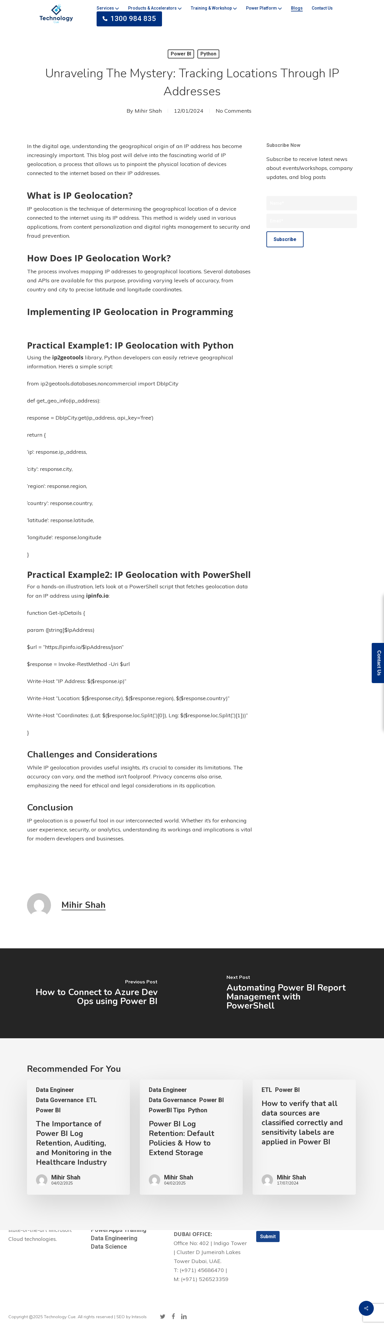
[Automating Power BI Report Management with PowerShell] (288, 993)
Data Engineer (55, 1090)
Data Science (109, 1247)
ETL (91, 1100)
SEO (120, 1316)
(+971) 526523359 (205, 1279)
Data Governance (59, 1100)
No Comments (233, 110)
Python (208, 54)
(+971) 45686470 (202, 1270)
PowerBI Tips (167, 1110)
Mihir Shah (148, 110)
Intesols (139, 1316)
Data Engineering (114, 1238)
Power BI (181, 54)
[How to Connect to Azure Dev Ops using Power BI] (96, 993)
